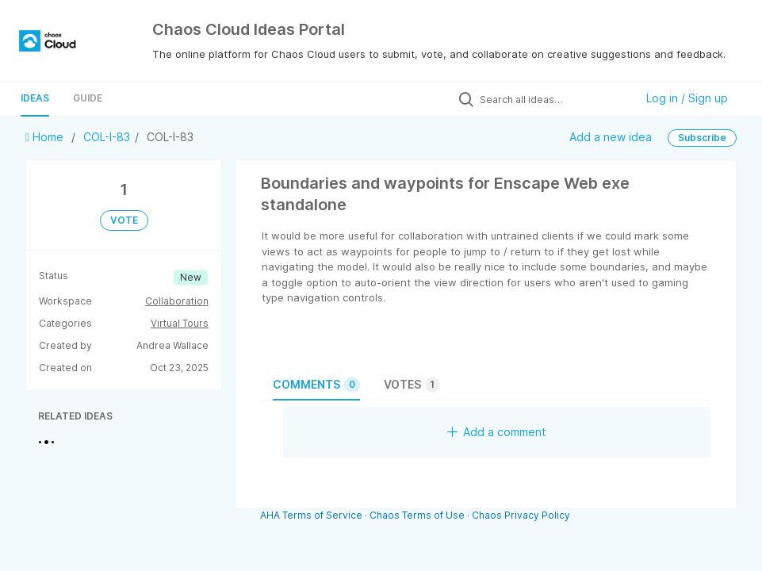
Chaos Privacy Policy (521, 515)
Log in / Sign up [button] (687, 98)
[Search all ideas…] (553, 99)
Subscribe (702, 138)
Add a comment (496, 432)
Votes (411, 385)
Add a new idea (610, 137)
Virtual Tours (180, 323)
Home (46, 137)
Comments (316, 385)
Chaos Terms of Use (417, 515)
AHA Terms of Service (312, 515)
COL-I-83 (106, 137)
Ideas (35, 98)
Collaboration (177, 301)
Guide (87, 98)
